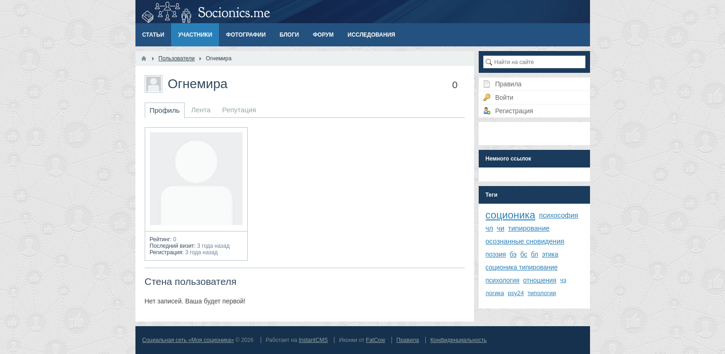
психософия (558, 215)
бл (535, 254)
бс (523, 254)
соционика (510, 215)
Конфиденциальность (458, 340)
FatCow (375, 340)
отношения (540, 280)
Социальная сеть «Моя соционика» (188, 340)
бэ (513, 254)
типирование (529, 228)
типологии (541, 293)
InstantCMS (313, 340)
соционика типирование (522, 267)
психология (503, 280)
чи (500, 228)
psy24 (516, 293)
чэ (563, 280)
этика (550, 254)
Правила (408, 340)
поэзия (496, 254)
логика (495, 293)
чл (490, 228)
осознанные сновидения (525, 241)
